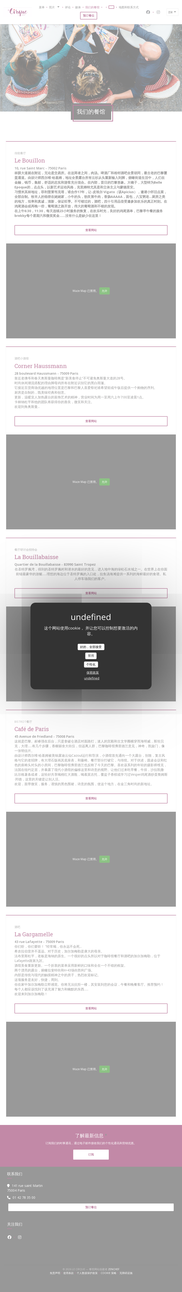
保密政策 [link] (92, 672)
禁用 (91, 655)
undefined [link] (91, 678)
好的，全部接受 (91, 647)
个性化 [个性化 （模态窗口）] (91, 664)
